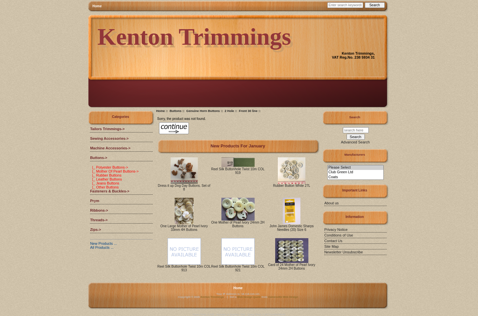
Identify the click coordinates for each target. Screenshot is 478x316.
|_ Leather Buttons (106, 179)
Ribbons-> (99, 210)
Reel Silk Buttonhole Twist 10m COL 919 (238, 171)
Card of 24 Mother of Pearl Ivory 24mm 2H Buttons (291, 266)
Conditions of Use (338, 235)
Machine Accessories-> (110, 148)
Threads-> (99, 220)
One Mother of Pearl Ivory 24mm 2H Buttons (238, 224)
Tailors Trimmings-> (107, 129)
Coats (355, 177)
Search (354, 117)
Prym (94, 201)
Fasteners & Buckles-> (109, 191)
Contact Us (333, 241)
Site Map (331, 246)
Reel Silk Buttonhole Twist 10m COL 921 (238, 268)
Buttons (176, 111)
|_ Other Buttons (104, 187)
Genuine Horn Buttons (203, 111)
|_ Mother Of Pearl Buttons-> (114, 171)
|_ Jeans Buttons (104, 183)
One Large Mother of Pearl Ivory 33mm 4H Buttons (184, 228)
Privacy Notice (336, 230)
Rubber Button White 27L (291, 185)
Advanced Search (355, 142)
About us (331, 203)
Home (97, 6)
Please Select (355, 167)
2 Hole (229, 111)
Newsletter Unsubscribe (343, 252)
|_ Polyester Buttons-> (109, 167)
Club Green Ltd (355, 172)
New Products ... (103, 243)
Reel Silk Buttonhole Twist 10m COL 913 (184, 268)
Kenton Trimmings (212, 296)
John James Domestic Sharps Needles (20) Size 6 (292, 228)
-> (98, 158)
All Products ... (102, 247)
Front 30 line (248, 111)
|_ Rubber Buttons (105, 175)
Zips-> (95, 230)
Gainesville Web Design (283, 296)
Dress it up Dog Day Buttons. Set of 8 (184, 187)
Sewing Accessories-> (109, 138)
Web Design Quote (249, 296)
